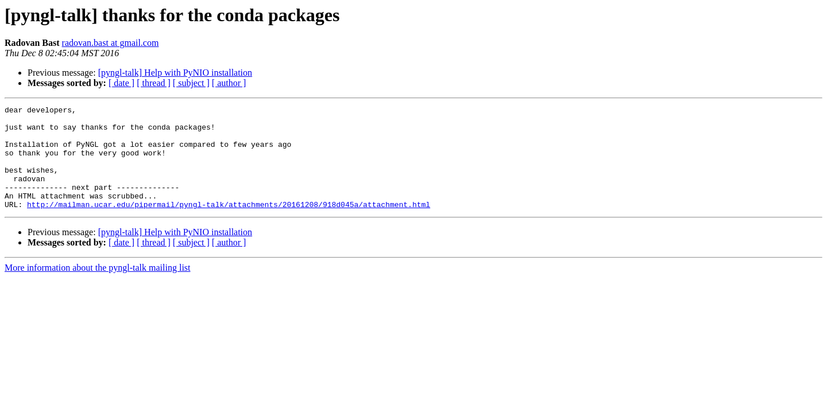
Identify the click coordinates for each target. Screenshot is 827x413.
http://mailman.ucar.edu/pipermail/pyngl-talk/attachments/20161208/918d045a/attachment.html (228, 225)
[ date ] (121, 83)
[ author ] (229, 83)
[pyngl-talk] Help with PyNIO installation (175, 72)
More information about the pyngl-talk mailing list (98, 288)
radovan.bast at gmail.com (110, 43)
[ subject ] (191, 83)
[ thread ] (154, 83)
